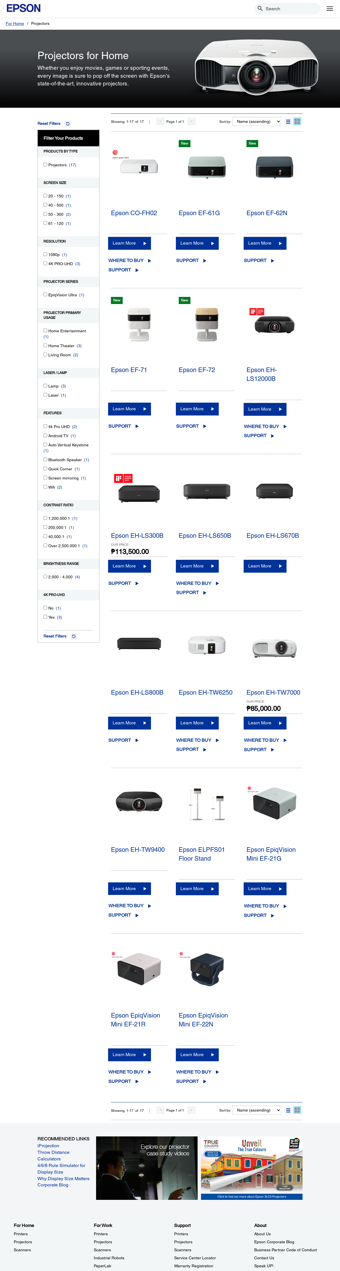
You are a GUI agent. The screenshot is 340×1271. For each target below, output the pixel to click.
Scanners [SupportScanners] (182, 1250)
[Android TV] (45, 435)
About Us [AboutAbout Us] (262, 1234)
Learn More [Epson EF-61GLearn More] (192, 243)
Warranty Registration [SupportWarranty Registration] (193, 1266)
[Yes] (45, 617)
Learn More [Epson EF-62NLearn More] (259, 243)
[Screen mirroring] (45, 477)
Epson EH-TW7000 (273, 692)
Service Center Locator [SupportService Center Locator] (195, 1258)
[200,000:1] (45, 527)
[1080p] (45, 254)
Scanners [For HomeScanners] (22, 1250)
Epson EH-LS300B (137, 535)
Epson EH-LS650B (205, 535)
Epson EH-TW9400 (138, 849)
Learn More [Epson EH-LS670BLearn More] (259, 566)
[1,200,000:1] (45, 518)
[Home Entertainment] (45, 330)
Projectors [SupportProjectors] (183, 1242)
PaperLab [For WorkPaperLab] (102, 1266)
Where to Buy (126, 260)
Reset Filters (48, 123)
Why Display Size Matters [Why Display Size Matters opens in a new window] (63, 1178)
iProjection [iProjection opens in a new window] (48, 1145)
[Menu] (329, 8)
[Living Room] (45, 354)
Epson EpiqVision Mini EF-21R (135, 1020)
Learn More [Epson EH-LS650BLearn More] (192, 566)
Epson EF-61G (199, 213)
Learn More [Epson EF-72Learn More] (192, 408)
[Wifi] (45, 487)
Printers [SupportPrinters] (181, 1234)
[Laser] (45, 395)
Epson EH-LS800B (137, 692)
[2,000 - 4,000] (45, 576)
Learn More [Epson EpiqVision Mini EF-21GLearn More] (259, 888)
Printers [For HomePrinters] (21, 1234)
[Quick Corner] (45, 468)
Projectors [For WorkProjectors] (103, 1242)
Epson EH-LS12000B (261, 374)
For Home (15, 23)
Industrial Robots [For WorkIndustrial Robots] (109, 1258)
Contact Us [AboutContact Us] (264, 1258)
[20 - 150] (45, 195)
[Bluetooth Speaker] (45, 459)
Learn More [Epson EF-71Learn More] (124, 408)
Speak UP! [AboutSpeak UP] (263, 1266)
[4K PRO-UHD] (45, 263)
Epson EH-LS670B (272, 535)
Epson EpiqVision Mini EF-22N (203, 1020)
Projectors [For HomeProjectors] (23, 1242)
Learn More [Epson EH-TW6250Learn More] (192, 723)
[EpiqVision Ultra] (45, 294)
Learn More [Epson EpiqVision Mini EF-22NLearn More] (192, 1054)
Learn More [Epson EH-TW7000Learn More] (259, 723)
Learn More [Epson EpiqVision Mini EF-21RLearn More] (124, 1054)
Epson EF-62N (266, 213)
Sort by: (225, 122)
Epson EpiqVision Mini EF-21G (271, 854)
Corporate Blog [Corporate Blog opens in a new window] (52, 1185)
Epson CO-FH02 (134, 213)
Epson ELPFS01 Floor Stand (202, 854)
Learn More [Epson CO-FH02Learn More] (124, 243)
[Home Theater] (45, 345)
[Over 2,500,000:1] (45, 545)
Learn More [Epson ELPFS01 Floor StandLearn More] (192, 888)
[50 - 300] (45, 214)
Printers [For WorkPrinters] (101, 1234)
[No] (45, 607)
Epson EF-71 (129, 369)
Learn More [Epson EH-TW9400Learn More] (124, 888)
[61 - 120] (45, 223)
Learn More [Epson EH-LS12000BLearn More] (259, 409)
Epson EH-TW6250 (205, 692)
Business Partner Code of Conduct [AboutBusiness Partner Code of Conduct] (285, 1250)
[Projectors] (45, 164)
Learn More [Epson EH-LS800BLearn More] (124, 723)
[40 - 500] (45, 205)
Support (119, 270)
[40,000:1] (45, 536)
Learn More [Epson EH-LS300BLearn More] (124, 566)
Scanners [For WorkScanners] (102, 1250)
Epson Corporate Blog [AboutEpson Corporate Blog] (274, 1242)
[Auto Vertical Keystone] (45, 444)
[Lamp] (45, 385)
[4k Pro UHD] (45, 426)
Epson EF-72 (197, 369)
